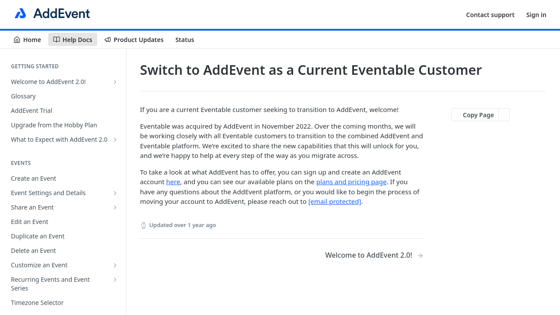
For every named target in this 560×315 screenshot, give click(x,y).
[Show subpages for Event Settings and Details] (115, 192)
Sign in (536, 14)
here (173, 181)
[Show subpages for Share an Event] (115, 207)
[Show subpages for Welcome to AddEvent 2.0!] (115, 81)
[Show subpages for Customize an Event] (115, 265)
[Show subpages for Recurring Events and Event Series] (115, 279)
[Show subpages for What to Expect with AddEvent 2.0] (115, 139)
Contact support (490, 14)
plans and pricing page (351, 181)
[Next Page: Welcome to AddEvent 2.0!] (374, 255)
